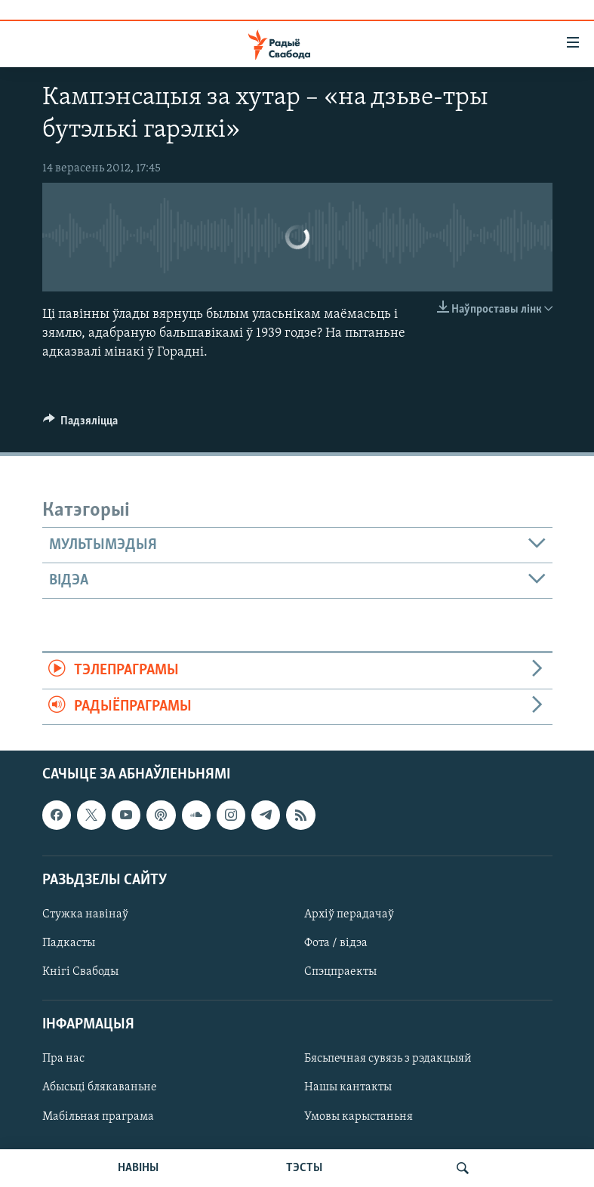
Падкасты (68, 943)
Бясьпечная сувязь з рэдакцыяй (388, 1059)
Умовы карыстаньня (358, 1117)
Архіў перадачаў (349, 914)
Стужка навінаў (85, 914)
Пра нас (63, 1059)
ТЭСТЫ (304, 1168)
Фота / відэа (336, 943)
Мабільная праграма (98, 1117)
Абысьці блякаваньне (99, 1087)
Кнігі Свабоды (80, 972)
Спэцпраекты (340, 972)
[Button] (80, 424)
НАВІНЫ (138, 1168)
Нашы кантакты (348, 1087)
